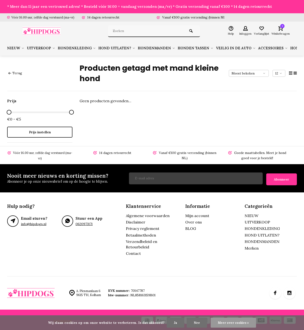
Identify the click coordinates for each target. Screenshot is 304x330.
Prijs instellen (40, 132)
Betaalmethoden (141, 233)
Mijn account (197, 213)
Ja (174, 322)
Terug (15, 73)
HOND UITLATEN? (122, 48)
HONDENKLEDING (80, 48)
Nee (196, 322)
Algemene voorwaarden (148, 213)
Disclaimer (135, 220)
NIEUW (16, 48)
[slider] (9, 112)
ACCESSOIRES (283, 48)
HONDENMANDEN (163, 48)
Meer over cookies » (233, 322)
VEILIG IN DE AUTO (245, 48)
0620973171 (84, 221)
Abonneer (281, 177)
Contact (133, 251)
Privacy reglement (142, 226)
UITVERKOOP (43, 48)
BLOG (190, 226)
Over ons (193, 220)
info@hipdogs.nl (33, 221)
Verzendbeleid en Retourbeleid (141, 242)
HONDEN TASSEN (203, 48)
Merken (252, 245)
